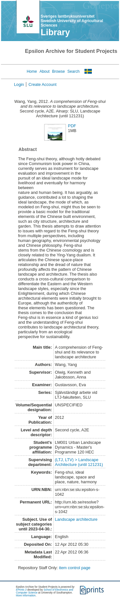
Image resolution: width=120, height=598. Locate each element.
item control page (74, 567)
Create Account (42, 84)
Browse (58, 71)
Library (55, 32)
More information (26, 595)
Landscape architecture (76, 519)
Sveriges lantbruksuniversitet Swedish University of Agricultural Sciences (72, 21)
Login (19, 84)
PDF (72, 125)
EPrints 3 (21, 589)
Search (74, 71)
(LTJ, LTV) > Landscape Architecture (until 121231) (79, 462)
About (44, 71)
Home (32, 71)
